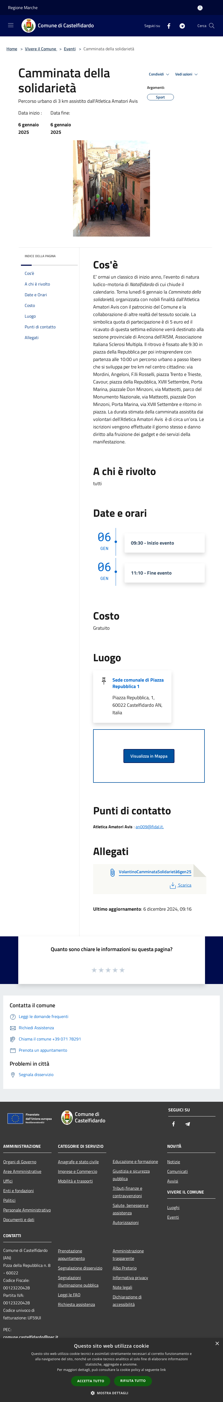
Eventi (70, 48)
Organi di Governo (19, 1161)
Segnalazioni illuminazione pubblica (78, 1281)
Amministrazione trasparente (128, 1255)
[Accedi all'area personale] (200, 8)
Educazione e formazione (135, 1161)
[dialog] (111, 1370)
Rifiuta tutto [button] (133, 1380)
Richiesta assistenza (76, 1304)
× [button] (217, 1344)
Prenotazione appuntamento (71, 1255)
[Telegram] (180, 25)
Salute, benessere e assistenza (130, 1209)
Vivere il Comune (41, 48)
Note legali (122, 1287)
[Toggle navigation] (11, 25)
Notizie (173, 1161)
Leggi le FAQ (69, 1294)
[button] (112, 1393)
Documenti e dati (18, 1219)
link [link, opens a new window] (163, 1369)
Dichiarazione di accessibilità (127, 1301)
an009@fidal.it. (150, 826)
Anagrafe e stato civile (78, 1161)
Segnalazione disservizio (80, 1268)
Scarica (180, 885)
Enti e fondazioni (18, 1190)
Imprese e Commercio (77, 1171)
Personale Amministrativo (27, 1210)
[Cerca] (212, 25)
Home (11, 48)
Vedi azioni (187, 74)
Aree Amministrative (22, 1171)
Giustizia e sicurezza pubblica (131, 1175)
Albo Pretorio (125, 1268)
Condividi (160, 74)
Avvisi (172, 1181)
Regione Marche (23, 7)
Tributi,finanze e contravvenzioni (127, 1192)
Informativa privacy (130, 1277)
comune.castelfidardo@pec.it (30, 1337)
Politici (9, 1200)
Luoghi (173, 1207)
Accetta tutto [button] (90, 1381)
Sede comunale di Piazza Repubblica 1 (138, 683)
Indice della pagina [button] (40, 256)
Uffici (8, 1181)
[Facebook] (166, 25)
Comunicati (177, 1171)
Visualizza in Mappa (148, 756)
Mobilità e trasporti (75, 1181)
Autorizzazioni (126, 1222)
